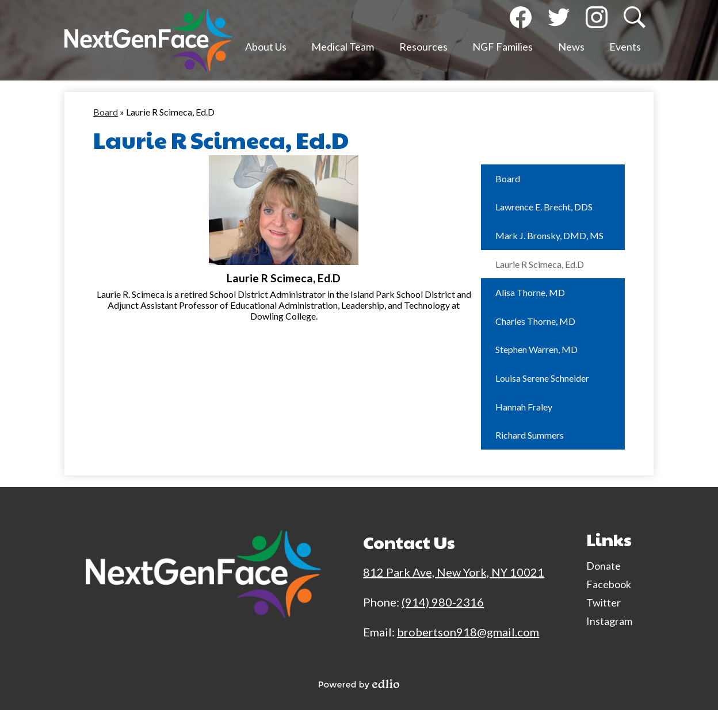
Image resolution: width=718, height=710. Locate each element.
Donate (603, 565)
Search (633, 19)
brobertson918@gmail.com (468, 632)
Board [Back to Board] (105, 111)
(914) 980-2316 (443, 602)
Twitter (558, 19)
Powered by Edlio (359, 684)
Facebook (520, 19)
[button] (265, 48)
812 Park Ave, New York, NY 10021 (453, 572)
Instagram (596, 19)
